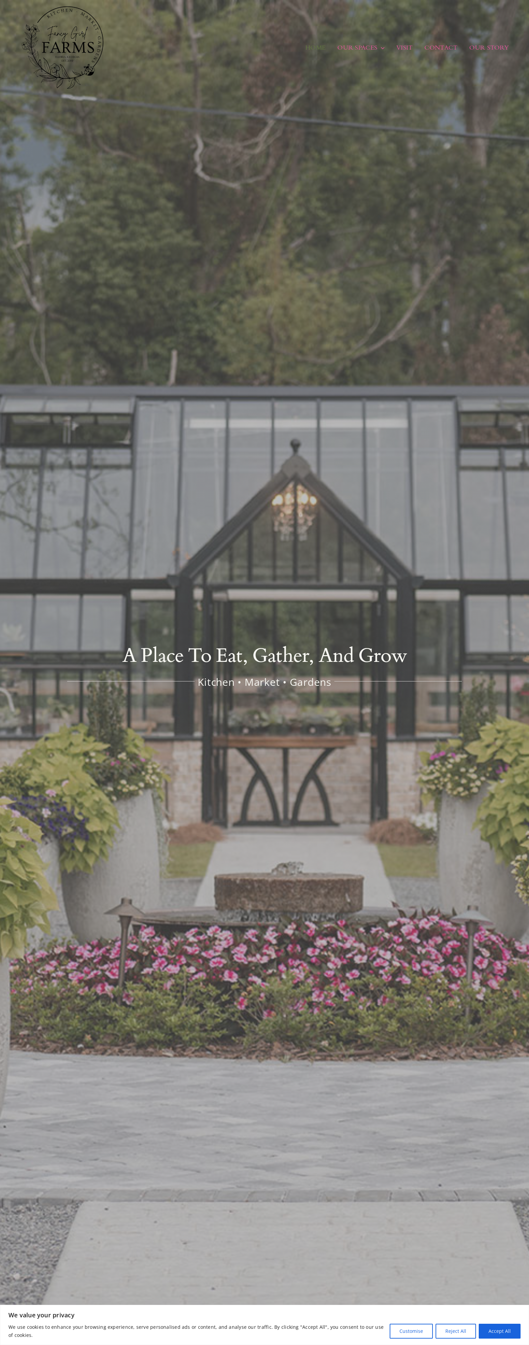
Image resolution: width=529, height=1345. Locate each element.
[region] (264, 1325)
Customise (411, 1331)
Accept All (500, 1331)
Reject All (455, 1331)
